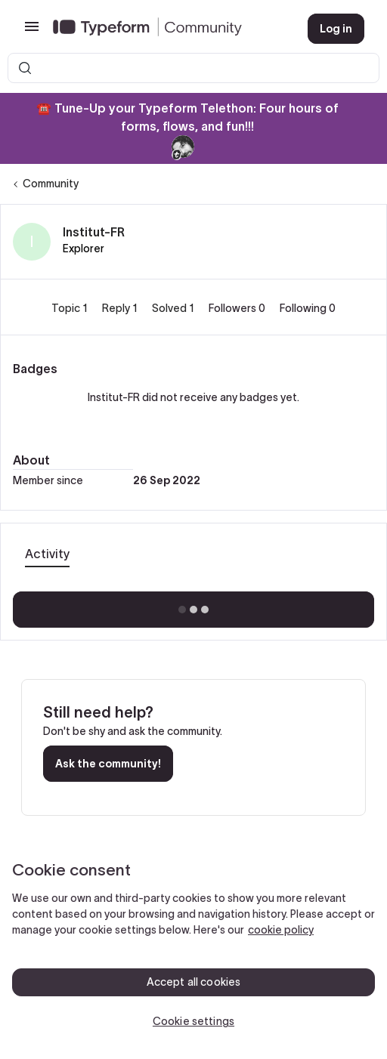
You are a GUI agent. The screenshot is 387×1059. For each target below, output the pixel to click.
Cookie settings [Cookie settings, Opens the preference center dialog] (193, 1021)
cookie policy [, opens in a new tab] (281, 930)
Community (51, 184)
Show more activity (194, 605)
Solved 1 (174, 308)
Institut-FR (94, 232)
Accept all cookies (194, 982)
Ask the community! (108, 764)
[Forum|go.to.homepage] (168, 28)
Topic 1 (70, 308)
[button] (32, 32)
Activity (47, 553)
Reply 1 (121, 308)
